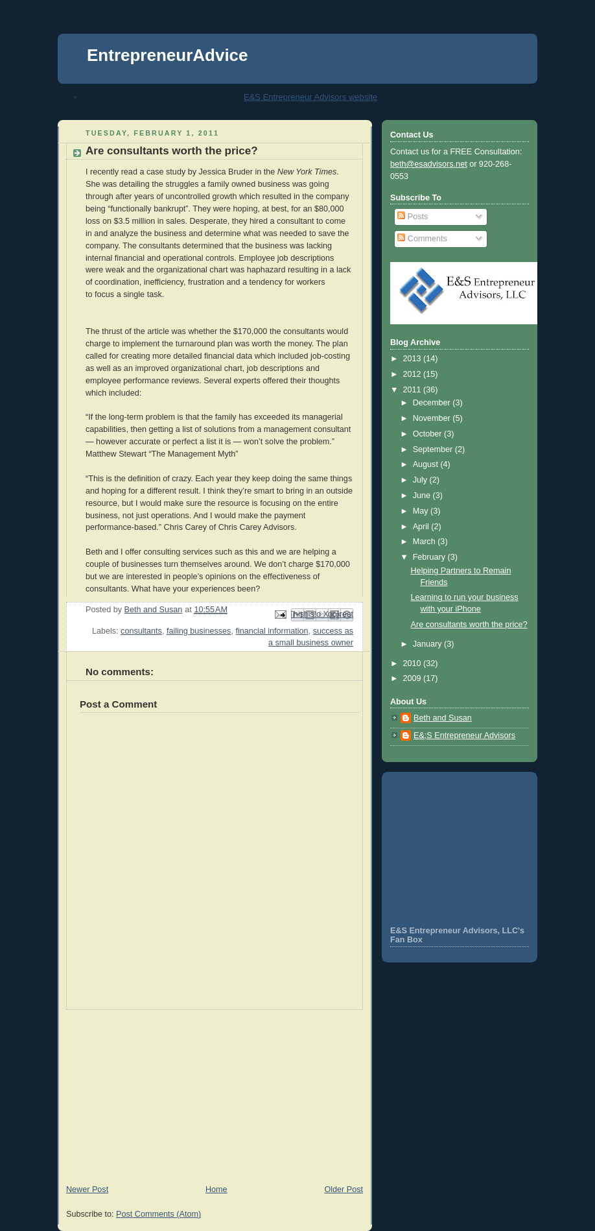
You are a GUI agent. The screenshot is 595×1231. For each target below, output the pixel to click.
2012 (413, 374)
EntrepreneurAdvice (167, 55)
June (423, 495)
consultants (141, 631)
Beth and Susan (443, 718)
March (425, 541)
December (433, 402)
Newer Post (87, 1189)
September (434, 449)
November (433, 418)
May (421, 511)
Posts (412, 216)
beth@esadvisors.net (428, 164)
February (430, 557)
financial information (271, 631)
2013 (413, 358)
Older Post (343, 1189)
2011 (413, 389)
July (421, 479)
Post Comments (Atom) (158, 1214)
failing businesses (199, 631)
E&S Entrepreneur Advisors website (310, 97)
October (428, 433)
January (428, 644)
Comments (422, 238)
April (422, 526)
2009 (413, 678)
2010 (413, 663)
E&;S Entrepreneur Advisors (464, 735)
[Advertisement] (155, 1091)
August (427, 464)
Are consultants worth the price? (469, 624)
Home (216, 1189)
